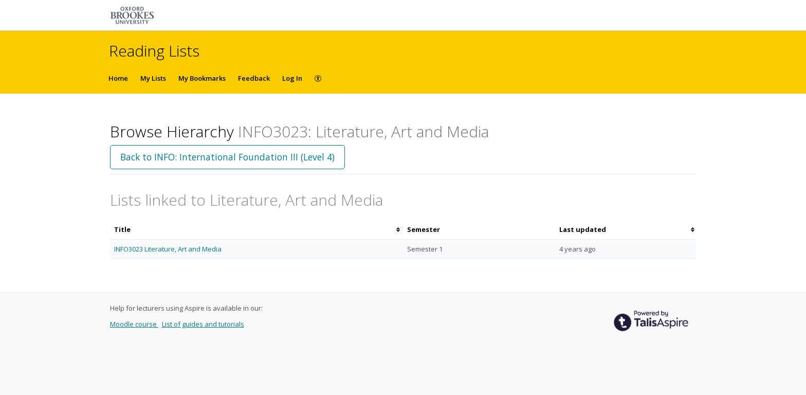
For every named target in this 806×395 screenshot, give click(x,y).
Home (118, 78)
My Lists (153, 78)
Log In (292, 78)
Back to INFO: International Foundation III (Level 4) (227, 157)
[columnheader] (256, 229)
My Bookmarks (202, 78)
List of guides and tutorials (203, 324)
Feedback (254, 78)
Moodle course (134, 324)
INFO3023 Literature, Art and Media (168, 249)
